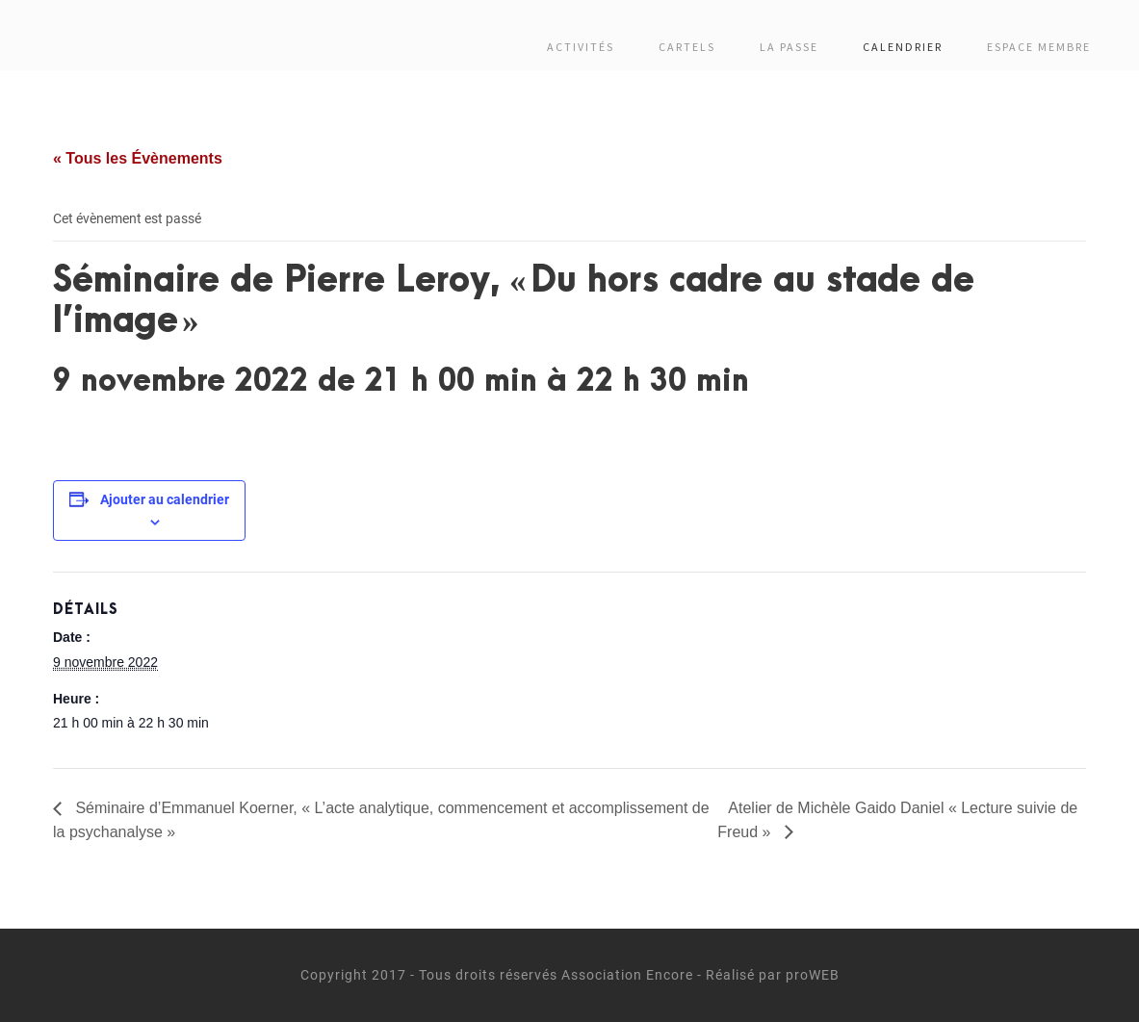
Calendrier (903, 46)
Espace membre (1039, 46)
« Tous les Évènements (137, 158)
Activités (580, 46)
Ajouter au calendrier (164, 499)
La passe (789, 46)
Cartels (687, 46)
